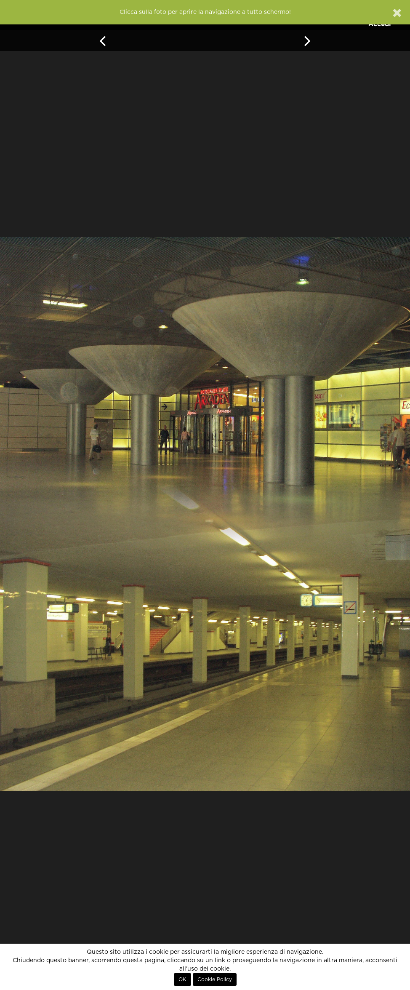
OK (182, 979)
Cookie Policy (214, 979)
